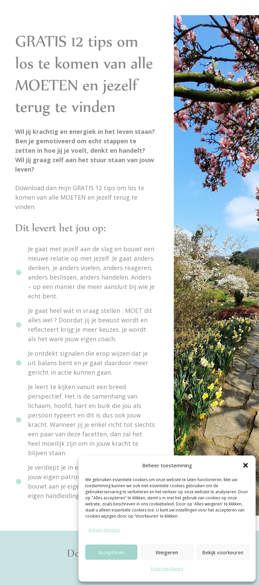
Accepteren (111, 552)
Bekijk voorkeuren (223, 552)
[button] (245, 465)
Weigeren (167, 552)
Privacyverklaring (167, 569)
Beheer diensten (104, 530)
